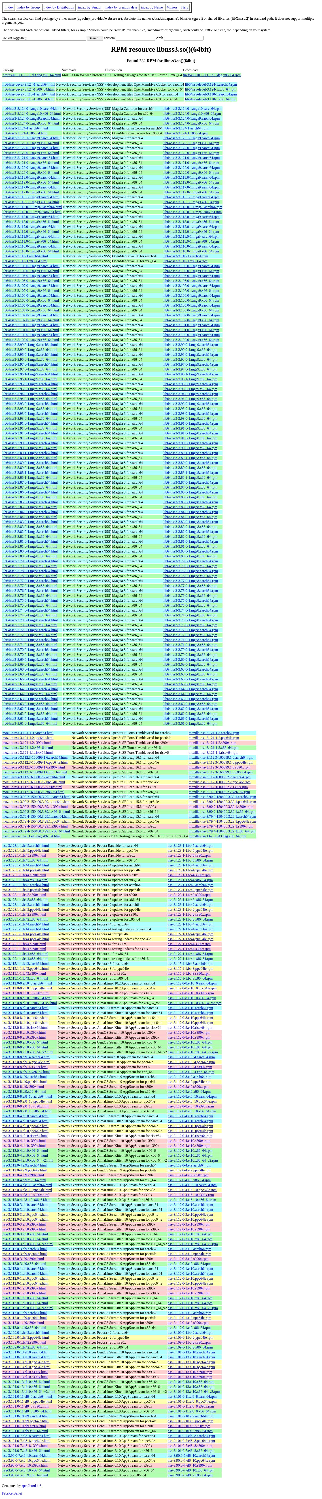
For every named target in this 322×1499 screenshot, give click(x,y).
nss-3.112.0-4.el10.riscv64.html (25, 1136)
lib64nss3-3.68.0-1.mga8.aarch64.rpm (190, 669)
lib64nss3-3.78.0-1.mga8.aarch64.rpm (190, 571)
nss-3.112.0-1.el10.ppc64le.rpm (190, 1278)
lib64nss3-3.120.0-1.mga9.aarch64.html (31, 167)
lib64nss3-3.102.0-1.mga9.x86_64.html (30, 320)
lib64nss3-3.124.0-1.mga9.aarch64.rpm (191, 118)
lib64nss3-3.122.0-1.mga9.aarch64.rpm (191, 148)
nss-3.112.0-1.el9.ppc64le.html (24, 1318)
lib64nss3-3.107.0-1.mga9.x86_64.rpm (191, 290)
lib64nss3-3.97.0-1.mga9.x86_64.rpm (190, 369)
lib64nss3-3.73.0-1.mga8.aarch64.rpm (190, 620)
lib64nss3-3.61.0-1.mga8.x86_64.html (29, 723)
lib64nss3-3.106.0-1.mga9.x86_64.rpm (191, 300)
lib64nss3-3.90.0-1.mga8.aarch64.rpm (190, 443)
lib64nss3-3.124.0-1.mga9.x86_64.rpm (191, 123)
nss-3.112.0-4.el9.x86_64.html (24, 1180)
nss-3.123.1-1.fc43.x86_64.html (25, 900)
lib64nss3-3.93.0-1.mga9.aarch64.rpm (190, 404)
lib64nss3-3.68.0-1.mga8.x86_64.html (29, 674)
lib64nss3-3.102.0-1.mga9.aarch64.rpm (191, 315)
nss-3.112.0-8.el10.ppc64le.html (25, 1018)
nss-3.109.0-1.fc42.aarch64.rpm (190, 1332)
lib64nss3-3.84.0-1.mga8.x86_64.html (29, 517)
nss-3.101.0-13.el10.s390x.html (25, 1372)
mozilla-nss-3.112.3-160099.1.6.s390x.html (33, 767)
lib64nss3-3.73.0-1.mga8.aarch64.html (30, 620)
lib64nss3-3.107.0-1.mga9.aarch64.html (31, 286)
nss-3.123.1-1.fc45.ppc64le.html (25, 850)
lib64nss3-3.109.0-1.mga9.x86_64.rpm (191, 271)
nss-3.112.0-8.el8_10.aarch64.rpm (192, 1096)
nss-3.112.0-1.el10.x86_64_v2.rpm (193, 1308)
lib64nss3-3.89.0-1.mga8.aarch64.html (30, 463)
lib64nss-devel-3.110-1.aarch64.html (28, 94)
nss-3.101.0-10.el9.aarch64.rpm (190, 1416)
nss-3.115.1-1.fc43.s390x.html (24, 973)
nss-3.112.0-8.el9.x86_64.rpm (189, 1091)
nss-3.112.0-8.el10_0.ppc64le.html (27, 988)
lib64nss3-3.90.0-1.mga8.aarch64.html (30, 443)
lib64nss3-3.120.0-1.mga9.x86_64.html (30, 172)
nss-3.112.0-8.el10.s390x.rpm (189, 1032)
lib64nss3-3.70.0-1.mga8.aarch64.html (30, 650)
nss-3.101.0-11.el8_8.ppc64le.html (27, 1401)
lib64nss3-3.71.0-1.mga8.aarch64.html (30, 640)
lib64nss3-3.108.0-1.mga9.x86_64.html (30, 281)
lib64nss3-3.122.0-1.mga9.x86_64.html (30, 153)
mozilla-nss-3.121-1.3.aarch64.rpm (214, 733)
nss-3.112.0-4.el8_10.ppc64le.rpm (192, 1190)
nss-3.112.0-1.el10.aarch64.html (25, 1268)
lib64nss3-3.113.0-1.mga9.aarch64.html (30, 217)
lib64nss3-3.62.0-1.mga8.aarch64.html (30, 709)
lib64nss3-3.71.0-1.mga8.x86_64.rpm (190, 645)
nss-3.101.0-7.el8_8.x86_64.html (26, 1450)
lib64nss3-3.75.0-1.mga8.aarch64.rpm (190, 600)
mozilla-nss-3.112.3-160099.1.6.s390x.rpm (219, 767)
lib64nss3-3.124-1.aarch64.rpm (185, 128)
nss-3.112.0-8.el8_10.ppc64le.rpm (192, 1101)
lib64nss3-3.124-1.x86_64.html (24, 133)
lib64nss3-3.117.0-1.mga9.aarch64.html (30, 187)
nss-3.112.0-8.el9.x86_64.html (24, 1091)
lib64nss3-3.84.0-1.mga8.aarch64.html (30, 512)
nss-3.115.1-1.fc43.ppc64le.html (25, 968)
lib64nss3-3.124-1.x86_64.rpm (185, 133)
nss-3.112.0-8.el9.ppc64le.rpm (189, 1082)
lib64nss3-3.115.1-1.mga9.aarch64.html (30, 197)
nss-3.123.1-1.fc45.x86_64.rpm (190, 860)
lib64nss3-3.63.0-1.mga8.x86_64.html (29, 704)
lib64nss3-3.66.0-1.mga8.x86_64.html (29, 684)
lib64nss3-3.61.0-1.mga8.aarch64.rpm (190, 718)
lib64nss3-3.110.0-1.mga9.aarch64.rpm (191, 246)
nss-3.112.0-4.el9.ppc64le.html (24, 1170)
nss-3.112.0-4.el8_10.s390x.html (25, 1195)
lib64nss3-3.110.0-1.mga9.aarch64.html (30, 246)
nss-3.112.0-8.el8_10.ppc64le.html (27, 1101)
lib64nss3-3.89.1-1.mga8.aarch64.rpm (190, 453)
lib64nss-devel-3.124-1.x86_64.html (28, 89)
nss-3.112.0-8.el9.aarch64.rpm (189, 1077)
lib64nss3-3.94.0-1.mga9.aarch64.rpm (190, 394)
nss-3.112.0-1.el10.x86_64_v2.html (27, 1308)
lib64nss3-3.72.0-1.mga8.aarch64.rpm (190, 630)
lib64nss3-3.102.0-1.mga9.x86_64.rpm (191, 320)
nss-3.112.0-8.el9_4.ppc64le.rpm (191, 1062)
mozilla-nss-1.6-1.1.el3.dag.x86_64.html (31, 836)
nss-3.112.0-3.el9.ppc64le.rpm (189, 1254)
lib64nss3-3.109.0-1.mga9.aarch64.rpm (191, 266)
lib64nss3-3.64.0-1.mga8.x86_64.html (29, 694)
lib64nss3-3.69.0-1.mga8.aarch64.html (30, 659)
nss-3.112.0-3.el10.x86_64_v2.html (27, 1244)
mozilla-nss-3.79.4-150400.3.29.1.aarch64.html (36, 816)
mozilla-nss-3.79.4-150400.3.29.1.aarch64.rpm (222, 816)
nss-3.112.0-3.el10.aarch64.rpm (190, 1205)
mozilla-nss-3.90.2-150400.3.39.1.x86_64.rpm (222, 811)
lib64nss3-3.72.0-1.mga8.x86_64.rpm (190, 635)
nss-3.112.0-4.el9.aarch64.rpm (189, 1165)
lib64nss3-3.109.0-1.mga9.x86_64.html (30, 271)
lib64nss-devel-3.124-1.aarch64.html (28, 84)
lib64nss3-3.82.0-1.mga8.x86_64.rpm (190, 536)
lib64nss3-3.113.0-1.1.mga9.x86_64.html (31, 212)
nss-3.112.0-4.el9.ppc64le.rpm (189, 1170)
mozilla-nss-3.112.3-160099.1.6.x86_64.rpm (221, 772)
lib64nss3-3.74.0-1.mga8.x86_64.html (29, 615)
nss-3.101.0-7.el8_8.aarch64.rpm (191, 1436)
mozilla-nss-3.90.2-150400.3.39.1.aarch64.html (36, 797)
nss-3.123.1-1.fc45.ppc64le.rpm (190, 850)
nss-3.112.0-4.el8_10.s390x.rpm (191, 1195)
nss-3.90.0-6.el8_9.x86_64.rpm (190, 1475)
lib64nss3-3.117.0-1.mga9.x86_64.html (30, 192)
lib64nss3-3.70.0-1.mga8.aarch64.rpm (190, 650)
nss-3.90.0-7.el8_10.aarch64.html (26, 1455)
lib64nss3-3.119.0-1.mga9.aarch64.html (30, 177)
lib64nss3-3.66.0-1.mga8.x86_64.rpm (190, 684)
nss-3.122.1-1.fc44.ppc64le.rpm (190, 934)
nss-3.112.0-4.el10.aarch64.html (25, 1116)
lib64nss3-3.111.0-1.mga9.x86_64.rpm (191, 241)
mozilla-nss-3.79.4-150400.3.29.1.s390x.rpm (221, 826)
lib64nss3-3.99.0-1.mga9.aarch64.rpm (190, 345)
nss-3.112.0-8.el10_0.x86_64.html (26, 998)
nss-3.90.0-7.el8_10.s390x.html (25, 1465)
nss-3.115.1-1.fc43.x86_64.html (25, 978)
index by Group (28, 7)
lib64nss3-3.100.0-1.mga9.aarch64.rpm (191, 335)
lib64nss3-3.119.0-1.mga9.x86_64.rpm (191, 182)
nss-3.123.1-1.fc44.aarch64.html (25, 865)
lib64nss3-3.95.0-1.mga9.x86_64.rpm (190, 389)
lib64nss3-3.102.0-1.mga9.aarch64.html (31, 315)
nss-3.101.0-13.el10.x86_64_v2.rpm (194, 1391)
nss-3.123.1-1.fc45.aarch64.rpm (190, 845)
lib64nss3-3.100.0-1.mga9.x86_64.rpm (191, 340)
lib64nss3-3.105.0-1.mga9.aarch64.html (31, 305)
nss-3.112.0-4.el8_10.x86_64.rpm (192, 1200)
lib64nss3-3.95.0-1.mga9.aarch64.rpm (190, 384)
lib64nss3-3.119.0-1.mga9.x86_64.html (30, 182)
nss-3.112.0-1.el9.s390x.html (23, 1323)
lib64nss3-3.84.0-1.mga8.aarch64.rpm (190, 512)
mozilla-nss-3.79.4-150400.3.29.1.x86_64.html (36, 831)
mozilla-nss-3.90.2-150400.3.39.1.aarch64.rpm (222, 797)
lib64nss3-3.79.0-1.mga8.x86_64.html (29, 566)
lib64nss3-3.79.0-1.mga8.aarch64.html (30, 561)
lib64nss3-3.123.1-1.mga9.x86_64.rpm (191, 143)
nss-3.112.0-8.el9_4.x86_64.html (26, 1072)
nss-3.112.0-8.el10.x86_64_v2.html (27, 1052)
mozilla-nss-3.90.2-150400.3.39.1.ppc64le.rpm (222, 802)
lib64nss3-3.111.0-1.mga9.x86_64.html (30, 241)
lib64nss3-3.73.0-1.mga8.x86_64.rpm (190, 625)
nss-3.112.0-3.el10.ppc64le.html (25, 1214)
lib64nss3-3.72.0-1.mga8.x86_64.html (29, 635)
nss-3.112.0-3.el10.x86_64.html (25, 1234)
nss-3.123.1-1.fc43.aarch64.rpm (190, 885)
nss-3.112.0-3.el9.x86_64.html (24, 1264)
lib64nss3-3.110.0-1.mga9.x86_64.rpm (191, 251)
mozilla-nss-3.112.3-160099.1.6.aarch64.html (35, 757)
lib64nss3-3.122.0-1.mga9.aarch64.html (31, 148)
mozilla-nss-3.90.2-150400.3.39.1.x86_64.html (36, 811)
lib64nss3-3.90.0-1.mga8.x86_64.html (29, 448)
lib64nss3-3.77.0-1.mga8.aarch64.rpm (190, 581)
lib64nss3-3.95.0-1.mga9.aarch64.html (30, 384)
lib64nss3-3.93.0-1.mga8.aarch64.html (30, 413)
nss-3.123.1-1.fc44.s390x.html (24, 875)
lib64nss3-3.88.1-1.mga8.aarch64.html (30, 472)
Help (184, 7)
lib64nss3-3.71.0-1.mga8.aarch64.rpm (190, 640)
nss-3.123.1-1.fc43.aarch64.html (25, 885)
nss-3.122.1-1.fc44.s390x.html (24, 944)
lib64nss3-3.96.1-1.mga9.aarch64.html (30, 374)
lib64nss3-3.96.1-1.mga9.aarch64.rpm (190, 374)
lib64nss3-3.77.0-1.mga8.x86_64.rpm (190, 586)
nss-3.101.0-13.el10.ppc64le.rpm (191, 1362)
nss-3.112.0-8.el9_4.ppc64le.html (26, 1062)
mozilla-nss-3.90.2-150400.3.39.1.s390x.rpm (221, 807)
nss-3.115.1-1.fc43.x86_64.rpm (190, 978)
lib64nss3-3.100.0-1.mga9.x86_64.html (30, 340)
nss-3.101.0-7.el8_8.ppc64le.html (26, 1441)
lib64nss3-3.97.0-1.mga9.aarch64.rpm (190, 364)
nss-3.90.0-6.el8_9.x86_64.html (25, 1475)
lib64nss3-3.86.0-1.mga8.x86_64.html (29, 497)
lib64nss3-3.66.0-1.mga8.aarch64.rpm (190, 679)
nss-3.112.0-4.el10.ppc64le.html (25, 1126)
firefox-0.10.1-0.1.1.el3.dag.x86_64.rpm (212, 75)
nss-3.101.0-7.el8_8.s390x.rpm (190, 1446)
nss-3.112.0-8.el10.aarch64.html (25, 1008)
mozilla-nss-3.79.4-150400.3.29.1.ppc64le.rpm (222, 821)
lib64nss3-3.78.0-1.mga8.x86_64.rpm (190, 576)
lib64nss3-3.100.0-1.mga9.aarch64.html (31, 335)
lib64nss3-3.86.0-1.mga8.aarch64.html (30, 492)
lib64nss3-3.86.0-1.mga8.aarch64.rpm (190, 492)
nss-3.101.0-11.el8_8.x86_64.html (26, 1411)
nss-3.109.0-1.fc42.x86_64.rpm (190, 1347)
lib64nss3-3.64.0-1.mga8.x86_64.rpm (190, 694)
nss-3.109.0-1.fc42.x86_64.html (25, 1347)
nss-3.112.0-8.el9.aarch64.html (24, 1077)
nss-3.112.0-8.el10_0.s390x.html (25, 993)
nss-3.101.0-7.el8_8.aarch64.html (26, 1436)
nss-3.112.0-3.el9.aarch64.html (24, 1249)
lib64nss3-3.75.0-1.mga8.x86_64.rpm (190, 605)
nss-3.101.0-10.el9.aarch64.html (25, 1416)
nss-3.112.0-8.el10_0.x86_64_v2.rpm (194, 1003)
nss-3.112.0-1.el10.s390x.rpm (189, 1288)
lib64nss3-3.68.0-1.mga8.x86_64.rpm (190, 674)
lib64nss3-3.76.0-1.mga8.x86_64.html (29, 595)
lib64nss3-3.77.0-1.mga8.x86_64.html (29, 586)
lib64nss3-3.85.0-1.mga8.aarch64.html (30, 502)
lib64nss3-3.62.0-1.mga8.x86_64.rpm (190, 714)
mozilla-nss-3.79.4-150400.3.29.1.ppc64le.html (36, 821)
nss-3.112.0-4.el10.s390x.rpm (189, 1141)
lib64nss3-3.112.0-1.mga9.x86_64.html (30, 231)
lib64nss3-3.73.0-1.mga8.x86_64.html (29, 625)
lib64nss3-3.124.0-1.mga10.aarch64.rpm (192, 108)
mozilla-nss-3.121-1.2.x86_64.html (27, 748)
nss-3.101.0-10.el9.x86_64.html (25, 1431)
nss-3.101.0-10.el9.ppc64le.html (25, 1421)
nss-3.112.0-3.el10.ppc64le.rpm (190, 1214)
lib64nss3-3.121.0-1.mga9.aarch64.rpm (191, 158)
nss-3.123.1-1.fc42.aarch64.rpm (190, 904)
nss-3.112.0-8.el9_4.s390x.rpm (190, 1067)
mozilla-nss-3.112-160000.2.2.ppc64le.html (33, 782)
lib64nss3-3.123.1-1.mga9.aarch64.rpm (191, 138)
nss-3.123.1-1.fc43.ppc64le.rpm (190, 890)
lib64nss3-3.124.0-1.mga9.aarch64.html (31, 118)
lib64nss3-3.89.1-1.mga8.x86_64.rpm (190, 458)
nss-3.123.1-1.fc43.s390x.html (24, 895)
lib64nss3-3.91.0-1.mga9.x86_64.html (29, 428)
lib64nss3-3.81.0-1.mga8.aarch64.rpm (190, 541)
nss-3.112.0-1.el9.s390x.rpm (188, 1323)
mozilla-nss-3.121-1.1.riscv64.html (27, 752)
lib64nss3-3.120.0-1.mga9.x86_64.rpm (191, 172)
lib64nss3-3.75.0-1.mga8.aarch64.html (30, 600)
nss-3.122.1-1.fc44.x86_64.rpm (190, 954)
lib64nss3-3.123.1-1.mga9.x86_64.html (30, 143)
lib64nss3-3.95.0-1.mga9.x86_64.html (29, 389)
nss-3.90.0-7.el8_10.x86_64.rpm (191, 1470)
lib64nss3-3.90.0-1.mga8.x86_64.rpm (190, 448)
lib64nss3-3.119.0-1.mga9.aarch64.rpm (191, 177)
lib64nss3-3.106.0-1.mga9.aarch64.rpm (191, 295)
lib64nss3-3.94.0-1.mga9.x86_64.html (29, 399)
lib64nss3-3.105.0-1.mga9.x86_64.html (30, 310)
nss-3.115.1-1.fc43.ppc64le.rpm (190, 968)
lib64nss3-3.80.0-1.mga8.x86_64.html (29, 556)
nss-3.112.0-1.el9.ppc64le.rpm (189, 1318)
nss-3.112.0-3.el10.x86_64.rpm (190, 1234)
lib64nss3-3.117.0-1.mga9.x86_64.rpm (191, 192)
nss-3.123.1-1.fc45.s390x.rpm (189, 855)
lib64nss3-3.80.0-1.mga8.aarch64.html (30, 551)
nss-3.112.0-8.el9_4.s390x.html (25, 1067)
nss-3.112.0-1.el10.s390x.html (24, 1288)
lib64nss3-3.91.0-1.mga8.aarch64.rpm (190, 433)
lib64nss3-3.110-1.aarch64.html (25, 256)
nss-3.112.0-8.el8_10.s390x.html (25, 1106)
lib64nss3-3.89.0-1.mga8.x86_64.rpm (190, 468)
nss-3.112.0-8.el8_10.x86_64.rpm (192, 1111)
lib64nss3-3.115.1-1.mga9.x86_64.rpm (191, 202)
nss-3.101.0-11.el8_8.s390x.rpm (191, 1406)
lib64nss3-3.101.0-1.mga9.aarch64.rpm (191, 325)
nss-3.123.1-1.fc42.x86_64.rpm (190, 919)
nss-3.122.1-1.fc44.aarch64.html (25, 924)
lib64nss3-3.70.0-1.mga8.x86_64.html (29, 654)
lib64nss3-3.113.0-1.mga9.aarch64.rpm (191, 217)
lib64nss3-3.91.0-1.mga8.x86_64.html (29, 438)
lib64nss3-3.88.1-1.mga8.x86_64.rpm (190, 477)
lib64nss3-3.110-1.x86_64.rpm (185, 261)
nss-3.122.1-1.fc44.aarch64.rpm (190, 924)
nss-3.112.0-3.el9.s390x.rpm (188, 1259)
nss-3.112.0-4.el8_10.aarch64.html (27, 1185)
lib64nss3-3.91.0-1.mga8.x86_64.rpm (190, 438)
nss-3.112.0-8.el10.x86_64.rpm (190, 1042)
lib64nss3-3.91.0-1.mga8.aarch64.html (30, 433)
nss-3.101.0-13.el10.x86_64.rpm (191, 1382)
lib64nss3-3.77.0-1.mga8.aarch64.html (30, 581)
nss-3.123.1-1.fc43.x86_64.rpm (190, 900)
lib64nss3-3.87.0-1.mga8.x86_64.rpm (190, 487)
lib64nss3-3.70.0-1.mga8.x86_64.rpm (190, 654)
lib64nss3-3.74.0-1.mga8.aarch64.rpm (190, 610)
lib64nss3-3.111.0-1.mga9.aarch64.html (30, 236)
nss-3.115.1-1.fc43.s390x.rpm (189, 973)
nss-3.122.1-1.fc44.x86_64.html (25, 954)
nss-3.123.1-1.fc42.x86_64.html (25, 919)
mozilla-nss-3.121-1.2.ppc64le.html (27, 738)
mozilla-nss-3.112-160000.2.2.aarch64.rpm (219, 777)
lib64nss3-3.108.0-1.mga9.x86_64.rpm (191, 281)
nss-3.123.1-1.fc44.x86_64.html (25, 880)
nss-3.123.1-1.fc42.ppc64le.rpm (190, 909)
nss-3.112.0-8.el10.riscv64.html (25, 1027)
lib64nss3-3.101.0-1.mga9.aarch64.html (31, 325)
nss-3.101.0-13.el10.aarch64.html (26, 1352)
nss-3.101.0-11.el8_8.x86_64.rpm (192, 1411)
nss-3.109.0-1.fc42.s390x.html (24, 1342)
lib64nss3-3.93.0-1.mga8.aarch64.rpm (190, 413)
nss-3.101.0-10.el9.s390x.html (24, 1426)
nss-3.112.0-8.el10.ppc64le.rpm (190, 1018)
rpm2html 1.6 (31, 1486)
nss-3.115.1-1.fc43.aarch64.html (25, 963)
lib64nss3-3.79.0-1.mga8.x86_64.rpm (190, 566)
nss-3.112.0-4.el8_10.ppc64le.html (27, 1190)
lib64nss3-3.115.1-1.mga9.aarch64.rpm (191, 197)
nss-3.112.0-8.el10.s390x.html (24, 1032)
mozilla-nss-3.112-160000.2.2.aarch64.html (33, 777)
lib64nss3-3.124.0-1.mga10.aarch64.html (31, 108)
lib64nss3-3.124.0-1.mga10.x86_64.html (31, 113)
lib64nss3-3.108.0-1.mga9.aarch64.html (31, 276)
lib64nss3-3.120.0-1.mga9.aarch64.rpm (191, 167)
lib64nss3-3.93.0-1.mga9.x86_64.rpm (190, 409)
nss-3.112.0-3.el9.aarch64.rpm (189, 1249)
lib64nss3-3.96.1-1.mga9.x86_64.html (29, 379)
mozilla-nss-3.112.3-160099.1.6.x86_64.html (34, 772)
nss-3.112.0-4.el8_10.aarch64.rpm (192, 1185)
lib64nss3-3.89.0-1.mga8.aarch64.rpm (190, 463)
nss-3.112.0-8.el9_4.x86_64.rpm (191, 1072)
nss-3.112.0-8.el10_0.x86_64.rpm (192, 998)
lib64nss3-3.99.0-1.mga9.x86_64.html (29, 349)
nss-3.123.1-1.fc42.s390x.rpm (189, 914)
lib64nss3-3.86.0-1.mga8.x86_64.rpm (190, 497)
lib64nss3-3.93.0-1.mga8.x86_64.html (29, 418)
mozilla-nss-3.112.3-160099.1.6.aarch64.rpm (221, 757)
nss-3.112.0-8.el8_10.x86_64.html (26, 1111)
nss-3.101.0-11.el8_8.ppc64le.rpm (192, 1401)
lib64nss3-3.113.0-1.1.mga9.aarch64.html (32, 207)
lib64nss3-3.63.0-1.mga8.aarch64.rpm (190, 699)
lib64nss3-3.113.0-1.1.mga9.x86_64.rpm (192, 212)
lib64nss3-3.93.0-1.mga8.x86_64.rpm (190, 418)
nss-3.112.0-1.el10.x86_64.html (25, 1298)
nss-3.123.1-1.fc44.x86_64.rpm (190, 880)
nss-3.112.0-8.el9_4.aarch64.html (26, 1057)
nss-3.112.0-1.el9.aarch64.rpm (189, 1313)
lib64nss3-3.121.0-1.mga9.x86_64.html (30, 163)
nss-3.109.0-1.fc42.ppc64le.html (25, 1337)
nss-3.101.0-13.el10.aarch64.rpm (191, 1352)
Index (9, 7)
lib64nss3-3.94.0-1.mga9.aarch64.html (30, 394)
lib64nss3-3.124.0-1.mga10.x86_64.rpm (192, 113)
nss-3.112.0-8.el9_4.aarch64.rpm (191, 1057)
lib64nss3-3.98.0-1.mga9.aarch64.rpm (190, 354)
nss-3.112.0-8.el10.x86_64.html (25, 1042)
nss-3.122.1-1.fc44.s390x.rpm (189, 944)
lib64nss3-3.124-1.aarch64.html (25, 128)
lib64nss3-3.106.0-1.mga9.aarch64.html (31, 295)
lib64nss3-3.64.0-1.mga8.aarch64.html (30, 689)
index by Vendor (90, 7)
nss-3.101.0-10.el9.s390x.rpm (189, 1426)
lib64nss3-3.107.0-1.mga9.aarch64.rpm (191, 286)
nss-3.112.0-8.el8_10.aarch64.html (27, 1096)
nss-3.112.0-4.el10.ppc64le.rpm (190, 1126)
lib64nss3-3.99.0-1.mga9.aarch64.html (30, 345)
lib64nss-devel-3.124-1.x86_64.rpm (210, 89)
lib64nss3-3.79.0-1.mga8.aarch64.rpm (190, 561)
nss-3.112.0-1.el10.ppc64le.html (25, 1278)
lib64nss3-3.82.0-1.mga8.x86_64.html (29, 536)
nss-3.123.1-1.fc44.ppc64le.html (25, 870)
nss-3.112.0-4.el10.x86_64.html (25, 1150)
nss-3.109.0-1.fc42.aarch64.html (25, 1332)
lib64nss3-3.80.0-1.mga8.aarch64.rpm (190, 551)
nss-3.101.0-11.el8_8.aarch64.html (27, 1396)
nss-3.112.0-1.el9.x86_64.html (24, 1328)
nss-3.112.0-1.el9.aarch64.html (24, 1313)
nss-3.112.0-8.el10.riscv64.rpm (190, 1027)
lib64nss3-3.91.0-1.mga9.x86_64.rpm (190, 428)
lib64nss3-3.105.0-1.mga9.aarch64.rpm (191, 305)
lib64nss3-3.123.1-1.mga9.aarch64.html (31, 138)
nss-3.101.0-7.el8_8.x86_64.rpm (191, 1450)
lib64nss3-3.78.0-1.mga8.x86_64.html (29, 576)
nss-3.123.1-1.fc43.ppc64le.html (25, 890)
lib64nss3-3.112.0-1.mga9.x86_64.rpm (191, 231)
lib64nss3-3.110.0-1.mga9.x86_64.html (30, 251)
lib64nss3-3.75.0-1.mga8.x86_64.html (29, 605)
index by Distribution (59, 7)
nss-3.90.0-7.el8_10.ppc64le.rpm (191, 1460)
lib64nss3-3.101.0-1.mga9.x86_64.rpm (191, 330)
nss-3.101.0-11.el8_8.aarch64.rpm (192, 1396)
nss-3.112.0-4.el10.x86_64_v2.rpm (193, 1160)
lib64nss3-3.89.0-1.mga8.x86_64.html (29, 468)
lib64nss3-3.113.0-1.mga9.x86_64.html (30, 222)
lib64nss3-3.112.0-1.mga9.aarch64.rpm (191, 227)
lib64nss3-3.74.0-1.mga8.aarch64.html (30, 610)
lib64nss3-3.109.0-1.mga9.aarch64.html (31, 266)
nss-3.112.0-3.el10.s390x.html (24, 1224)
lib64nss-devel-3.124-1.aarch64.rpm (211, 84)
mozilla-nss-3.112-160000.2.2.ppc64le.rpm (219, 782)
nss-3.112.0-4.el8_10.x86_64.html (26, 1200)
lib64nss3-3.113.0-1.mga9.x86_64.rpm (191, 222)
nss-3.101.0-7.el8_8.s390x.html (25, 1446)
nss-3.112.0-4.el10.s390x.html (24, 1141)
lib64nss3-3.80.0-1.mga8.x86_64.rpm (190, 556)
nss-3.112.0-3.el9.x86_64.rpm (189, 1264)
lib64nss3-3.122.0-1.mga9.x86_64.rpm (191, 153)
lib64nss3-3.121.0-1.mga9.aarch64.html (31, 158)
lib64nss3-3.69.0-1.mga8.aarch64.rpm (190, 659)
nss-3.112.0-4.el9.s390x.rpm (188, 1175)
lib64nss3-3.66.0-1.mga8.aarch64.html (30, 679)
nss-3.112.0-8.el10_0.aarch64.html (27, 983)
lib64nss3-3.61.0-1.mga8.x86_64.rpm (190, 723)
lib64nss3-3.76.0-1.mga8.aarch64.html (30, 591)
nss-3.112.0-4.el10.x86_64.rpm (190, 1150)
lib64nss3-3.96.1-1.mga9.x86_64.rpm (190, 379)
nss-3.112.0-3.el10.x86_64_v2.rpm (193, 1244)
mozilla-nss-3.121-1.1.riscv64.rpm (213, 752)
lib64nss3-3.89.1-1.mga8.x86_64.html (29, 458)
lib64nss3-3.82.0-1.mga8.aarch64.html (30, 532)
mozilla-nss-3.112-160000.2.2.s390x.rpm (218, 787)
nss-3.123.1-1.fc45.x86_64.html (25, 860)
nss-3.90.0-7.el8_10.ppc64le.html (26, 1460)
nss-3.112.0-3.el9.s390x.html (23, 1259)
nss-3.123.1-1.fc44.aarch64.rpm (190, 865)
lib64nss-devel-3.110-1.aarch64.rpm (211, 94)
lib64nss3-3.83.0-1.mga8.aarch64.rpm (190, 522)
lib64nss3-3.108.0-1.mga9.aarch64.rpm (191, 276)
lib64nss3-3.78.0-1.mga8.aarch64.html (30, 571)
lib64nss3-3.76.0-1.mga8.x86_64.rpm (190, 595)
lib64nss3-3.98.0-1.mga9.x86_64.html (29, 359)
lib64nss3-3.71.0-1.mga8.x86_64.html (29, 645)
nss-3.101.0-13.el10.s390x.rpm (190, 1372)
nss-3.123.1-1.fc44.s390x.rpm (189, 875)
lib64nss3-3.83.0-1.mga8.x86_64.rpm (190, 527)
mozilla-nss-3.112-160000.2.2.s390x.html (32, 787)
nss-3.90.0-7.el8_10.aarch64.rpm (191, 1455)
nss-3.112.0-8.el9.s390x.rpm (188, 1086)
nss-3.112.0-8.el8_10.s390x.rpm (191, 1106)
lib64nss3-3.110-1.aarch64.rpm (185, 256)
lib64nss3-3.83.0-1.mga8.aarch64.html (30, 522)
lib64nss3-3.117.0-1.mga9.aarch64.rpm (191, 187)
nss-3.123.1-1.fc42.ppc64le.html (25, 909)
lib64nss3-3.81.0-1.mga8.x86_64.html (29, 546)
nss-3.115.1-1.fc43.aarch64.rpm (190, 963)
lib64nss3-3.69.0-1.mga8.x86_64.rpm (190, 664)
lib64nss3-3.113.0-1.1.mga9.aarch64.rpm (192, 207)
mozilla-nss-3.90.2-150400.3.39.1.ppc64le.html (36, 802)
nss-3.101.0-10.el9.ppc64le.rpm (190, 1421)
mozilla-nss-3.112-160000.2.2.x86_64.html (33, 792)
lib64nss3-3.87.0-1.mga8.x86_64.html (29, 487)
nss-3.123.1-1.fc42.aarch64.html (25, 904)
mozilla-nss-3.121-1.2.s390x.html (26, 743)
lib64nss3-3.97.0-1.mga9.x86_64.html (29, 369)
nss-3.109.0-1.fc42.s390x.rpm (189, 1342)
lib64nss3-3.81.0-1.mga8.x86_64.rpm (190, 546)
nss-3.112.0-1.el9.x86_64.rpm (189, 1328)
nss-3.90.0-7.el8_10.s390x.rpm (190, 1465)
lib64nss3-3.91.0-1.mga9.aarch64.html (30, 423)
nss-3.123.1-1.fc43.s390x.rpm (189, 895)
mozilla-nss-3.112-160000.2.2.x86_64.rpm (219, 792)
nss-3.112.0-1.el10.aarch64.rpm (190, 1268)
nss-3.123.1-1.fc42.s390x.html (24, 914)
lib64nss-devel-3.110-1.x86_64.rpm (210, 99)
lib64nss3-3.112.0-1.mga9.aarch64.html (30, 227)
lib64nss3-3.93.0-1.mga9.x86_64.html (29, 409)
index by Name (152, 7)
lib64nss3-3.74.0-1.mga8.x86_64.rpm (190, 615)
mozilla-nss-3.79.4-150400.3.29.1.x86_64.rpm (222, 831)
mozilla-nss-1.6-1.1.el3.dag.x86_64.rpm (217, 836)
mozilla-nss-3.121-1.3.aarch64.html (27, 733)
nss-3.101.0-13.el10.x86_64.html (26, 1382)
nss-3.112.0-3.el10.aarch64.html (25, 1205)
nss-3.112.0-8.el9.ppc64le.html (24, 1082)
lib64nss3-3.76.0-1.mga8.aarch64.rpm (190, 591)
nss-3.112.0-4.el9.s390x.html (23, 1175)
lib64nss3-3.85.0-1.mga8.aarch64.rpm (190, 502)
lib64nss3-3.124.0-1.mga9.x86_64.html (30, 123)
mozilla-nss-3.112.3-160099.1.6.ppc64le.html (35, 762)
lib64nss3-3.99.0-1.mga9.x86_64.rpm (190, 349)
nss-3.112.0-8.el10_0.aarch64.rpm (192, 983)
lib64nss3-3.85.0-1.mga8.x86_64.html (29, 507)
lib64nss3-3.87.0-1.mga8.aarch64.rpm (190, 482)
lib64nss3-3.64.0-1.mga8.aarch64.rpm (190, 689)
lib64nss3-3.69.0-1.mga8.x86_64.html (29, 664)
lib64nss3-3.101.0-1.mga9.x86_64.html (30, 330)
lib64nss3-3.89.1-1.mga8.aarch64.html (30, 453)
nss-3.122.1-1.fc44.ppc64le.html (25, 934)
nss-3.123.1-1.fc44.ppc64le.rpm (190, 870)
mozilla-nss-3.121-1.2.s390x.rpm (212, 743)
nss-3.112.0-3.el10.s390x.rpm (189, 1224)
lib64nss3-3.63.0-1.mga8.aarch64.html (30, 699)
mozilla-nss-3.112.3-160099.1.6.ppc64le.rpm (221, 762)
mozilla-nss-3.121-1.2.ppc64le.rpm (214, 738)
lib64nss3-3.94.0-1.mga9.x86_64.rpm (190, 399)
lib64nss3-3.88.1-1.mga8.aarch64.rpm (190, 472)
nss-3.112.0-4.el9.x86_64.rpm (189, 1180)
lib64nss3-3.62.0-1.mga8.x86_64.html (29, 714)
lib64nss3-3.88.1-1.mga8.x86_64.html (29, 477)
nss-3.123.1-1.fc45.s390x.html (24, 855)
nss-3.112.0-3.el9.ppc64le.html (24, 1254)
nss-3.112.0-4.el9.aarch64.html (24, 1165)
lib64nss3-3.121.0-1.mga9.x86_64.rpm (191, 163)
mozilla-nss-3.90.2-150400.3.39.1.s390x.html (35, 807)
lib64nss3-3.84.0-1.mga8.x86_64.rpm (190, 517)
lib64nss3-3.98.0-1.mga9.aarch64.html (30, 354)
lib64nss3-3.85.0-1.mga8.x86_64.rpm (190, 507)
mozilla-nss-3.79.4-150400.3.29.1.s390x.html (35, 826)
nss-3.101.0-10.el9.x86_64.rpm (190, 1431)
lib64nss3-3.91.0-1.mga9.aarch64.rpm (190, 423)
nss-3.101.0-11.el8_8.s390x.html (25, 1406)
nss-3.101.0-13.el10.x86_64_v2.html (28, 1391)
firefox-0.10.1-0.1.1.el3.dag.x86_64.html (31, 75)
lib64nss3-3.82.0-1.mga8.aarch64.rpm (190, 532)
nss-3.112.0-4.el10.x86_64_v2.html (27, 1160)
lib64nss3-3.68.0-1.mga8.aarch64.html (30, 669)
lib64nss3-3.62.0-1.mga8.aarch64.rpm (190, 709)
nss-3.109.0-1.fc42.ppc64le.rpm (190, 1337)
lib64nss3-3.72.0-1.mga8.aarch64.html (30, 630)
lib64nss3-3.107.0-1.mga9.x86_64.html (30, 290)
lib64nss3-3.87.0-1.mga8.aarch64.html (30, 482)
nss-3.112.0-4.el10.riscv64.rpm (190, 1136)
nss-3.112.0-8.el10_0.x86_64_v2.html (29, 1003)
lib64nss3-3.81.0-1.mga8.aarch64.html (30, 541)
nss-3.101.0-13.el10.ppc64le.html (26, 1362)
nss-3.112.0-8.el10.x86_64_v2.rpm (193, 1052)
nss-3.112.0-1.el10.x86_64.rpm (190, 1298)
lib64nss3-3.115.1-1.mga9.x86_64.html (30, 202)
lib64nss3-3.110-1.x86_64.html (24, 261)
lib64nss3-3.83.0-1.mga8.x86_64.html (29, 527)
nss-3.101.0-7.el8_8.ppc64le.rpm (191, 1441)
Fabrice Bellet (12, 1493)
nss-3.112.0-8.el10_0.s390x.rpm (191, 993)
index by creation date (121, 7)
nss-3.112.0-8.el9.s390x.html (23, 1086)
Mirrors (172, 7)
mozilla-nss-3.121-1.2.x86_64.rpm (213, 748)
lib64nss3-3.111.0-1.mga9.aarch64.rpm (191, 236)
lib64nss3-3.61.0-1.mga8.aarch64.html (30, 718)
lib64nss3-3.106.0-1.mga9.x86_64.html (30, 300)
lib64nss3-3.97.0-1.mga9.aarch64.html (30, 364)
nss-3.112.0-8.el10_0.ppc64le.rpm (192, 988)
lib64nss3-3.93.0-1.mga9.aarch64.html (30, 404)
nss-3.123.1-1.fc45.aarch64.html (25, 845)
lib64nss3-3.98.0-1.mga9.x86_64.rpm (190, 359)
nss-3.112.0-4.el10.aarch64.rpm (190, 1116)
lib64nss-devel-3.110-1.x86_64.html (28, 99)
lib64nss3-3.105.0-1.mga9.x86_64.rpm (191, 310)
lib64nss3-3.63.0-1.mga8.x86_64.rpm (190, 704)
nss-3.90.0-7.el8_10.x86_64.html (26, 1470)
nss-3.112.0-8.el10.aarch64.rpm (190, 1008)
